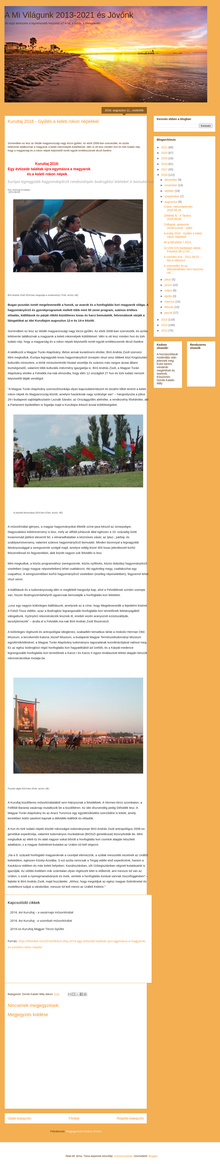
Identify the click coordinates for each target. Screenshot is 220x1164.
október (169, 190)
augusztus (171, 201)
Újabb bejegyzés (19, 1118)
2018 (164, 164)
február (169, 307)
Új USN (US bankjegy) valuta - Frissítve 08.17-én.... (183, 249)
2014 (164, 325)
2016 (164, 174)
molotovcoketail (123, 1156)
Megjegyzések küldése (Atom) (83, 1131)
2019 (164, 158)
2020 (164, 152)
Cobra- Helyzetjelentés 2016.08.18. (178, 208)
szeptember (172, 196)
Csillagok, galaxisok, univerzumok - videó (178, 226)
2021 (164, 147)
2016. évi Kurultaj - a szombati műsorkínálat (41, 920)
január (168, 312)
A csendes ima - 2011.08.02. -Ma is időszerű (183, 258)
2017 (164, 169)
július (168, 279)
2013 (164, 330)
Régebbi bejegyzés (130, 1118)
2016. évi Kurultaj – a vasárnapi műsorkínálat (41, 912)
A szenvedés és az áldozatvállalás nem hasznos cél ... (183, 269)
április (168, 296)
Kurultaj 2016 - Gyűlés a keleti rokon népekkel (183, 235)
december (171, 179)
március (169, 301)
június (168, 285)
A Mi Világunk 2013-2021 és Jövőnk (68, 15)
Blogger (152, 1156)
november (171, 185)
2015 (164, 319)
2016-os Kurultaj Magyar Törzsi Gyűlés (37, 929)
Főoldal (74, 1118)
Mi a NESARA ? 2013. (178, 242)
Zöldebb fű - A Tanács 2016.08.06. (177, 217)
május (168, 290)
